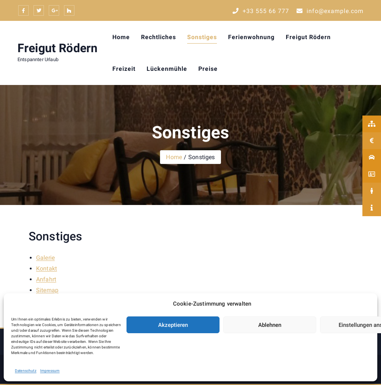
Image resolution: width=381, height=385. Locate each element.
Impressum (50, 371)
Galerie (45, 257)
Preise (208, 68)
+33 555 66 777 (261, 11)
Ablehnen (269, 325)
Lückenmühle (167, 68)
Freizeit (123, 68)
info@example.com (330, 11)
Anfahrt (46, 279)
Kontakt (46, 268)
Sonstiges (202, 37)
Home (121, 37)
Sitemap (47, 290)
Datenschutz (25, 371)
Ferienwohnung (251, 37)
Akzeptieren (173, 325)
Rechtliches (158, 37)
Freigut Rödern (57, 48)
